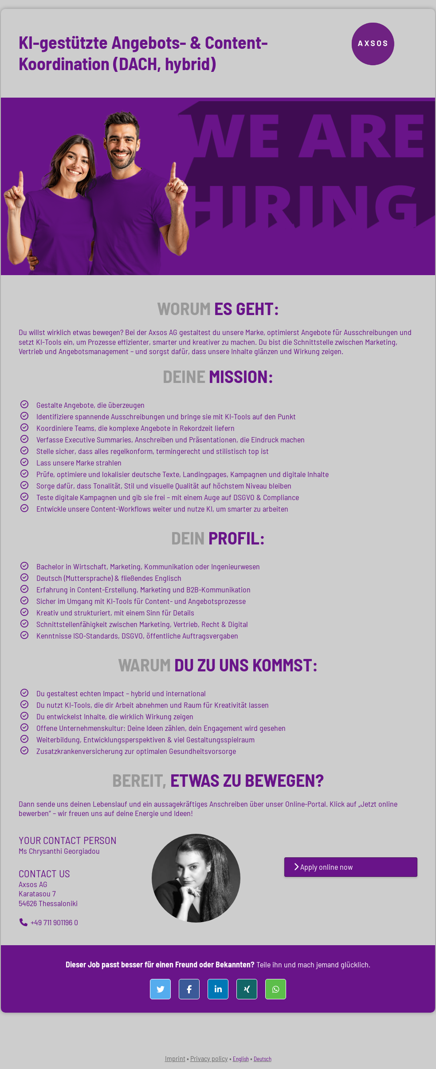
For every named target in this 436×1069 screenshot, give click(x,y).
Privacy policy (209, 1058)
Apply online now (323, 867)
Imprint (175, 1058)
